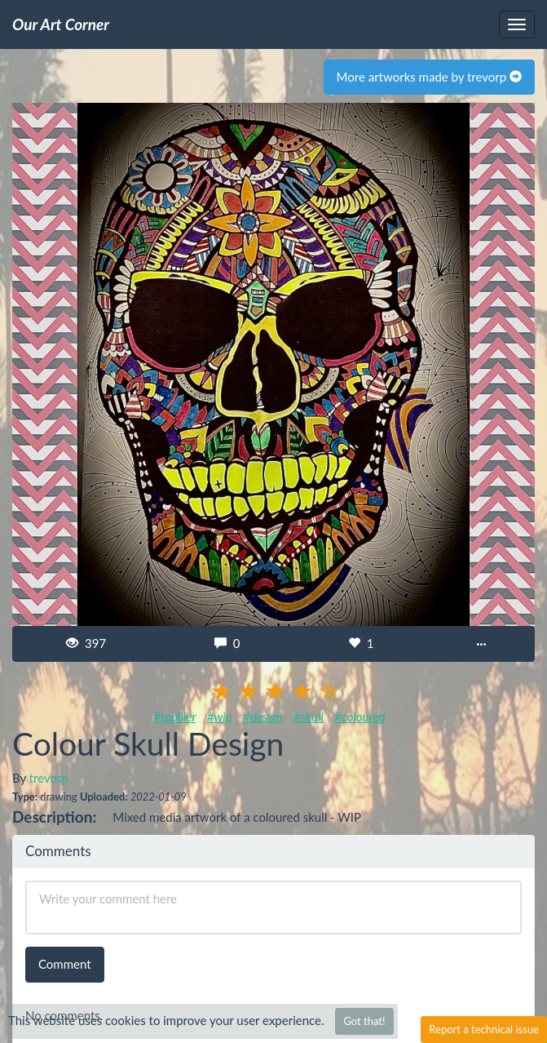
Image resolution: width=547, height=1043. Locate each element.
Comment (64, 963)
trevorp (48, 777)
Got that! (364, 1020)
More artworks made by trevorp (429, 76)
